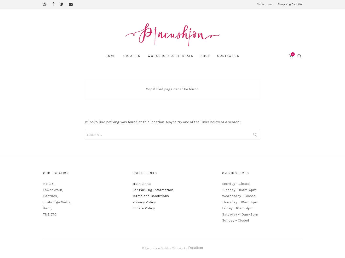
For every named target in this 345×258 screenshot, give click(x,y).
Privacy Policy (144, 202)
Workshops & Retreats (170, 56)
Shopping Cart (289, 4)
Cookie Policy (143, 208)
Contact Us (228, 56)
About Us (131, 56)
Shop (205, 56)
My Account (265, 4)
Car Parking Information (152, 190)
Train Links (141, 183)
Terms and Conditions (150, 196)
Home (111, 56)
